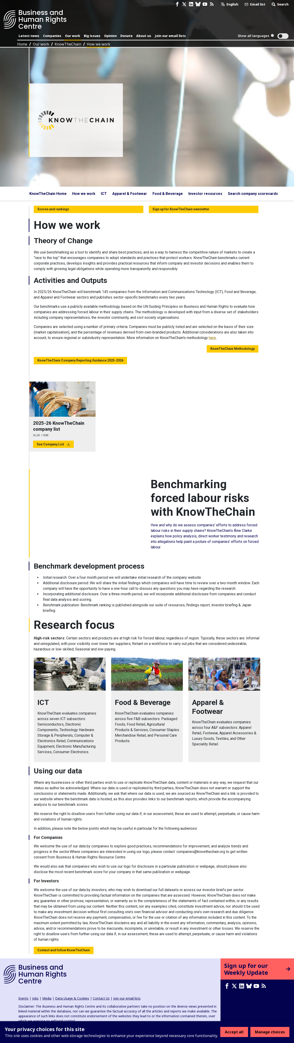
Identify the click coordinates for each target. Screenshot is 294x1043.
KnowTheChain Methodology (232, 349)
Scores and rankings (53, 209)
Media (46, 998)
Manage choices (270, 1031)
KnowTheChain (68, 44)
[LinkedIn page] (191, 4)
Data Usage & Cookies (72, 998)
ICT (104, 193)
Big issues (92, 36)
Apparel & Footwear (129, 193)
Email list (254, 4)
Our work (72, 36)
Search (279, 4)
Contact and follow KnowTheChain (63, 950)
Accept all (234, 1031)
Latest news (29, 36)
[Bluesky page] (198, 4)
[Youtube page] (205, 4)
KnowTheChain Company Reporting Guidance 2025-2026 (80, 360)
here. (213, 338)
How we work (98, 44)
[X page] (184, 4)
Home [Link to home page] (22, 44)
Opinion (110, 36)
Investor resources (205, 193)
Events (23, 998)
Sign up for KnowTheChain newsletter (181, 209)
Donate (126, 36)
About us (143, 36)
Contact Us (101, 998)
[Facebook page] (177, 4)
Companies (52, 36)
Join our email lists (170, 36)
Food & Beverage (168, 193)
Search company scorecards (253, 193)
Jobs (35, 998)
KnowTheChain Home (48, 193)
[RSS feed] (212, 4)
